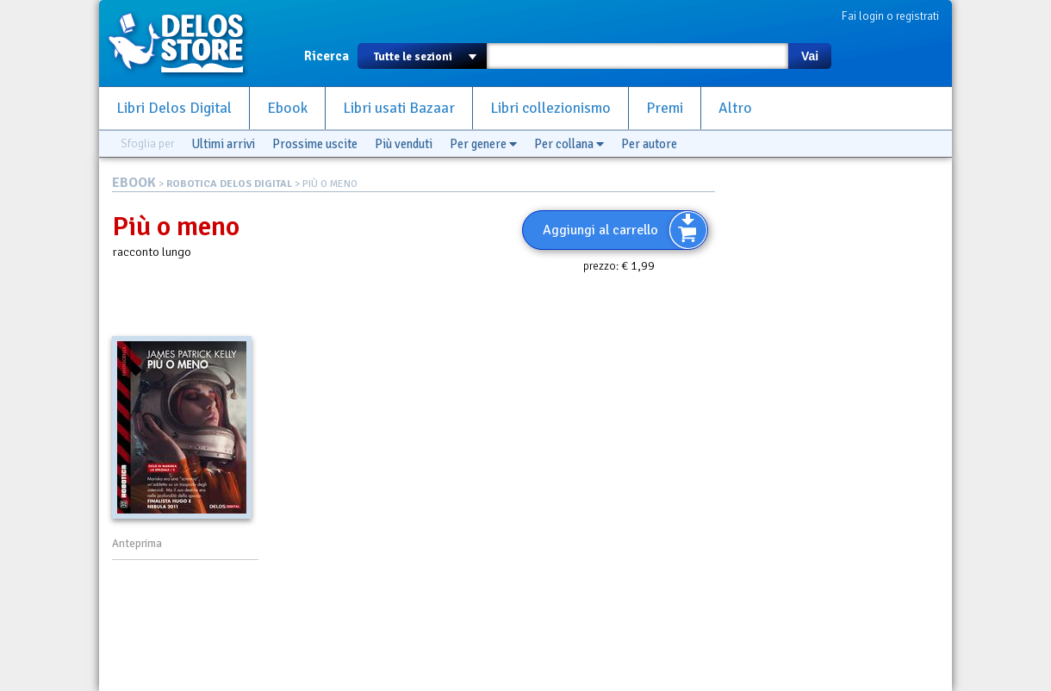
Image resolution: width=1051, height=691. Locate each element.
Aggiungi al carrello (600, 230)
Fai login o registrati (890, 16)
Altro (735, 108)
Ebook (287, 108)
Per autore (649, 144)
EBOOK (134, 182)
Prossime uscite (315, 144)
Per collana (569, 144)
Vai (809, 56)
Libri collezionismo (550, 108)
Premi (664, 108)
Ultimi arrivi (223, 144)
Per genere (483, 144)
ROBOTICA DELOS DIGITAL (229, 183)
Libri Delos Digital (174, 108)
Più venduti (403, 144)
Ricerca (326, 56)
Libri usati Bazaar (399, 108)
